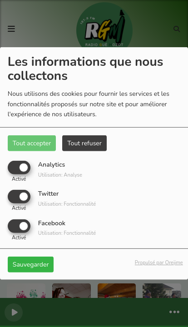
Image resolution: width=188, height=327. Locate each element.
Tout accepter (32, 143)
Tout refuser (84, 143)
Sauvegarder (31, 264)
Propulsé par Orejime (159, 262)
